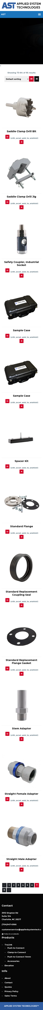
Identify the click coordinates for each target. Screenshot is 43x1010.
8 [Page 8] (4, 890)
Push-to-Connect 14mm (19, 957)
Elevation (9, 966)
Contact (8, 983)
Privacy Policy (11, 991)
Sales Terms (11, 996)
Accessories (13, 961)
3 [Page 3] (18, 885)
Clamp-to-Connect (16, 952)
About (8, 978)
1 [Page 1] (9, 885)
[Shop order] (16, 79)
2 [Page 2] (13, 885)
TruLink (8, 945)
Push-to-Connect (15, 948)
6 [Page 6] (32, 885)
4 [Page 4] (23, 885)
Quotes (8, 987)
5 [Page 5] (27, 885)
